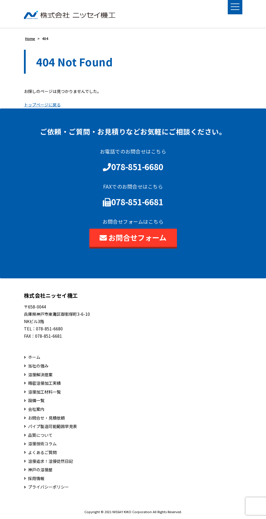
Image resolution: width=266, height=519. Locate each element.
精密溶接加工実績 (44, 383)
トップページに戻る (42, 105)
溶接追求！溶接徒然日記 (50, 461)
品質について (40, 435)
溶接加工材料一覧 (44, 392)
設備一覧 (36, 401)
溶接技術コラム (42, 444)
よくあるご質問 (42, 452)
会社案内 (36, 409)
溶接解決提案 (40, 374)
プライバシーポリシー (48, 487)
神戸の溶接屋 (40, 470)
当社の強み (38, 366)
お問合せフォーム (133, 237)
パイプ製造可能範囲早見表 (52, 426)
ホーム (34, 357)
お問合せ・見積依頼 (46, 418)
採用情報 (36, 478)
